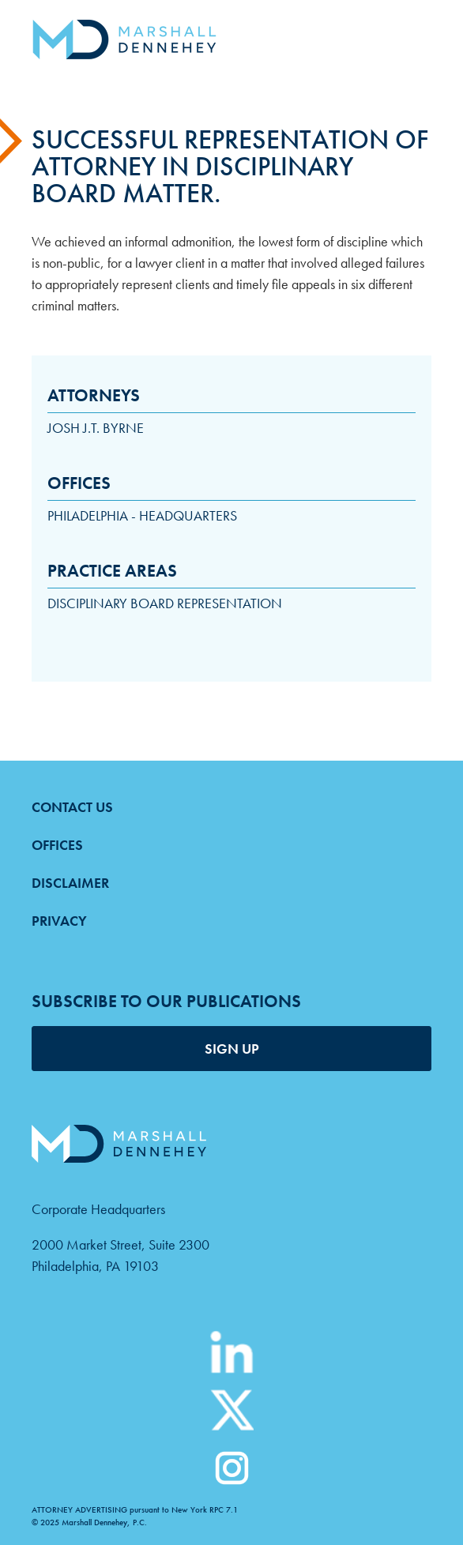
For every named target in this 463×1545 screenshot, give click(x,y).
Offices (57, 845)
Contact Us (72, 807)
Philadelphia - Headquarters (142, 515)
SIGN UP (232, 1048)
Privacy (59, 921)
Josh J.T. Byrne (95, 428)
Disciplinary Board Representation (164, 603)
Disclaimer (70, 883)
